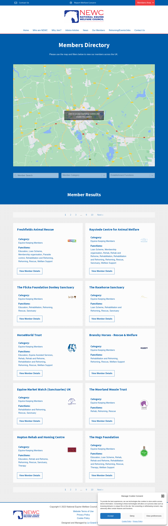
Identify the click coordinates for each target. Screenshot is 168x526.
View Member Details (29, 271)
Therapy (22, 466)
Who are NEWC (40, 30)
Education (23, 251)
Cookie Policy (126, 521)
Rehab (106, 253)
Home (26, 30)
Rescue (32, 261)
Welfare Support (44, 261)
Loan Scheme (35, 251)
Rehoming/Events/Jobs (120, 30)
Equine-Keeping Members (30, 243)
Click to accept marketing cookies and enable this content (84, 115)
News (85, 30)
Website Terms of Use (83, 511)
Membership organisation (30, 254)
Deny (132, 516)
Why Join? (56, 30)
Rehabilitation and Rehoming (39, 258)
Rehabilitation (106, 256)
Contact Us (139, 30)
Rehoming (23, 261)
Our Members (98, 30)
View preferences (154, 516)
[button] (162, 496)
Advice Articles (72, 30)
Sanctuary (95, 263)
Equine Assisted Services (40, 355)
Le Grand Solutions (96, 523)
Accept (110, 516)
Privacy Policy (138, 521)
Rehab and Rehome (35, 358)
